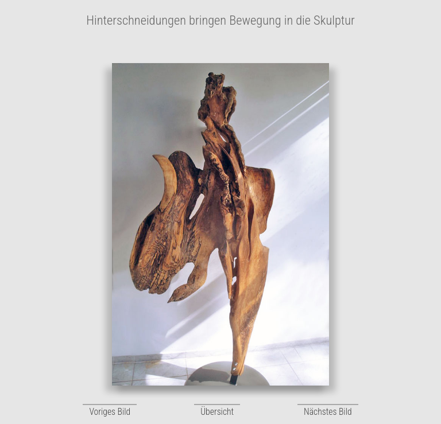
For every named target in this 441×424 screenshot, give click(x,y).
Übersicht (217, 411)
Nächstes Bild (327, 411)
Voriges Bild (109, 411)
